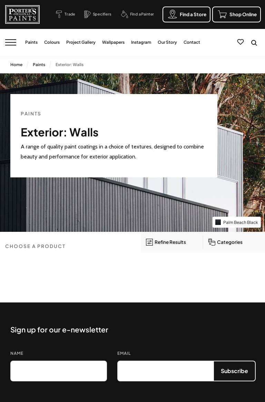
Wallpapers (113, 42)
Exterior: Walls (70, 64)
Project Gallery (81, 42)
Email (124, 353)
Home (16, 64)
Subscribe (234, 370)
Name (16, 353)
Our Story (167, 42)
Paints (31, 42)
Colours (52, 42)
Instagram (141, 42)
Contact (192, 42)
